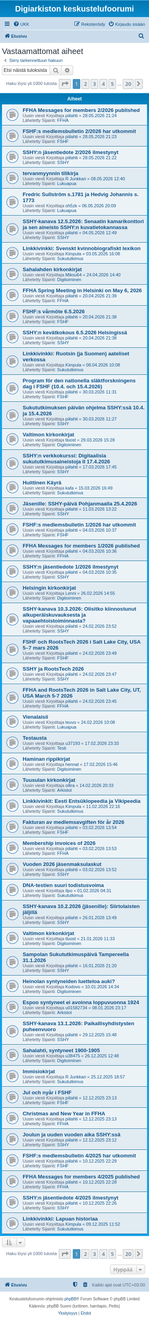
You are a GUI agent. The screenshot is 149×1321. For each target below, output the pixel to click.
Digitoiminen (69, 279)
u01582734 (76, 1007)
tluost (71, 440)
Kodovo (73, 986)
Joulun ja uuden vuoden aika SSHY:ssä (71, 1135)
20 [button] (128, 83)
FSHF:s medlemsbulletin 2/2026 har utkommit (79, 131)
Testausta (35, 738)
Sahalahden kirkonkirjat (52, 269)
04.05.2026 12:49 (100, 232)
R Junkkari (76, 178)
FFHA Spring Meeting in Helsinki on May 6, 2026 (82, 290)
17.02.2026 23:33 (102, 743)
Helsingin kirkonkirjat (49, 588)
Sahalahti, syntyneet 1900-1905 (61, 1050)
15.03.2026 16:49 (96, 488)
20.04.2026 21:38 (100, 316)
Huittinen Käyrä (42, 483)
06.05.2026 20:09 (99, 205)
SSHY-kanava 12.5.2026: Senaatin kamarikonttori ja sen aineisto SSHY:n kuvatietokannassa (83, 224)
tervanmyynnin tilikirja (50, 173)
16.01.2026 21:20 (100, 965)
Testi (61, 748)
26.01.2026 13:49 (100, 917)
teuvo (71, 722)
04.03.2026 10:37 (100, 530)
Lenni (71, 593)
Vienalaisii (35, 717)
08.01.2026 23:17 (109, 1007)
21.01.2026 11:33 (98, 938)
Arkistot (64, 790)
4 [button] (103, 83)
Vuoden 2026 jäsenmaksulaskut (62, 864)
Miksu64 (74, 274)
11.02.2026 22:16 (103, 806)
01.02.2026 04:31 (94, 890)
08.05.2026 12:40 (108, 178)
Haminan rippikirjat (46, 759)
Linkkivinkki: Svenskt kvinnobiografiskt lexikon (82, 248)
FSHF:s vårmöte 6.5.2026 (54, 311)
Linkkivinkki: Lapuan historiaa (60, 1219)
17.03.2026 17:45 (100, 467)
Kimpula (73, 253)
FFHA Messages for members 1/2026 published (81, 546)
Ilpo (69, 890)
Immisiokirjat (39, 1071)
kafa (70, 488)
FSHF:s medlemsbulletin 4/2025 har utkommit (79, 1156)
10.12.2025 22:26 (100, 1203)
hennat (72, 764)
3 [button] (94, 83)
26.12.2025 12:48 (102, 1055)
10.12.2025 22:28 (100, 1182)
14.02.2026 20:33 (96, 785)
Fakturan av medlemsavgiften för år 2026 (73, 822)
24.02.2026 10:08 (98, 722)
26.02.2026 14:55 (98, 593)
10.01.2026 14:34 (102, 986)
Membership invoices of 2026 (59, 843)
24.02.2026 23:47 (100, 674)
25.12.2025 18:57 (108, 1076)
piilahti (72, 115)
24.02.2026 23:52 (100, 626)
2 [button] (85, 83)
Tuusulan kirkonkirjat (49, 780)
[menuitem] (21, 24)
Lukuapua (66, 183)
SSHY (63, 162)
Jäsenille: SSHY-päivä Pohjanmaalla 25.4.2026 (80, 504)
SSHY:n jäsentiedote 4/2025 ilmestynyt (70, 1198)
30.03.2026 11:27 (100, 419)
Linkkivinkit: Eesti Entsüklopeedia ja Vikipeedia (82, 801)
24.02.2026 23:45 (100, 701)
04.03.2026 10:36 (100, 551)
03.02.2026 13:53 (100, 848)
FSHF (63, 141)
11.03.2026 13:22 (100, 509)
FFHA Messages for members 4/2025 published (81, 1177)
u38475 (73, 1055)
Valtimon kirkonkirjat (48, 435)
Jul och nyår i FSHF (47, 1092)
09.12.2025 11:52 (103, 1224)
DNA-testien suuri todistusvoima (63, 885)
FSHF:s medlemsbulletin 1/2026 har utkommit (79, 525)
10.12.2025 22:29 (100, 1161)
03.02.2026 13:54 (100, 827)
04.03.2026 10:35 (100, 572)
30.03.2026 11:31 (100, 392)
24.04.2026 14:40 (104, 274)
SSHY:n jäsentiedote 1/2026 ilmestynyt (70, 567)
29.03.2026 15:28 (98, 440)
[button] (65, 84)
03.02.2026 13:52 (100, 869)
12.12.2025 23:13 (100, 1097)
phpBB (70, 1299)
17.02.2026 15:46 (100, 764)
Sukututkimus (70, 258)
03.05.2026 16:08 (103, 253)
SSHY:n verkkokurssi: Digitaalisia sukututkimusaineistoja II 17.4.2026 (66, 459)
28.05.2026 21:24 (100, 115)
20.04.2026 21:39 (100, 295)
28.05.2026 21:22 (100, 157)
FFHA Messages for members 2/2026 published (81, 110)
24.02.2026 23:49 (100, 653)
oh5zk (71, 205)
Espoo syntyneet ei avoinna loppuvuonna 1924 (81, 1002)
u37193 (73, 743)
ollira (70, 785)
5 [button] (112, 83)
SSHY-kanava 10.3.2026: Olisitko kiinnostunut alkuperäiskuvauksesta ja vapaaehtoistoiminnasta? (79, 615)
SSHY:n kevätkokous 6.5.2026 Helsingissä (75, 333)
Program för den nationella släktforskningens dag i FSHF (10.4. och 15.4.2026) (79, 384)
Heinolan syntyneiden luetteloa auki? (69, 981)
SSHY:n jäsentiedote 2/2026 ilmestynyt (70, 152)
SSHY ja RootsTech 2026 (53, 669)
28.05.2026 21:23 (100, 136)
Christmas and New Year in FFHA (64, 1114)
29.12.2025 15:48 (100, 1034)
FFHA (63, 120)
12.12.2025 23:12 (100, 1140)
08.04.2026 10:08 (103, 365)
